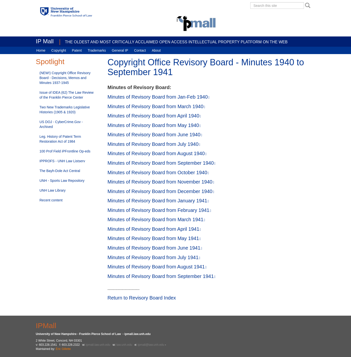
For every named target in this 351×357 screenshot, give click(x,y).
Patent (77, 50)
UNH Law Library (52, 190)
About (156, 50)
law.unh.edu (124, 344)
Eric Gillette (63, 349)
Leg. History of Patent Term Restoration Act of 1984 (60, 139)
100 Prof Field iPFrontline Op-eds (64, 151)
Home (40, 50)
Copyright (58, 50)
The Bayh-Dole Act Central (59, 171)
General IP (120, 50)
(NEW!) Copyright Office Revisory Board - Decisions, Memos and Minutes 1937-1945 (64, 78)
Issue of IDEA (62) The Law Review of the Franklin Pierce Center (66, 95)
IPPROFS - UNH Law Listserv (62, 161)
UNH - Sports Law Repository (62, 181)
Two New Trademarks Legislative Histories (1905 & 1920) (64, 109)
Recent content (51, 200)
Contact (140, 50)
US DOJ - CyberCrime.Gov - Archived (61, 124)
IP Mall (45, 41)
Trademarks (97, 50)
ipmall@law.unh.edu (151, 344)
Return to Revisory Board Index (142, 297)
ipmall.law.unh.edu (98, 344)
